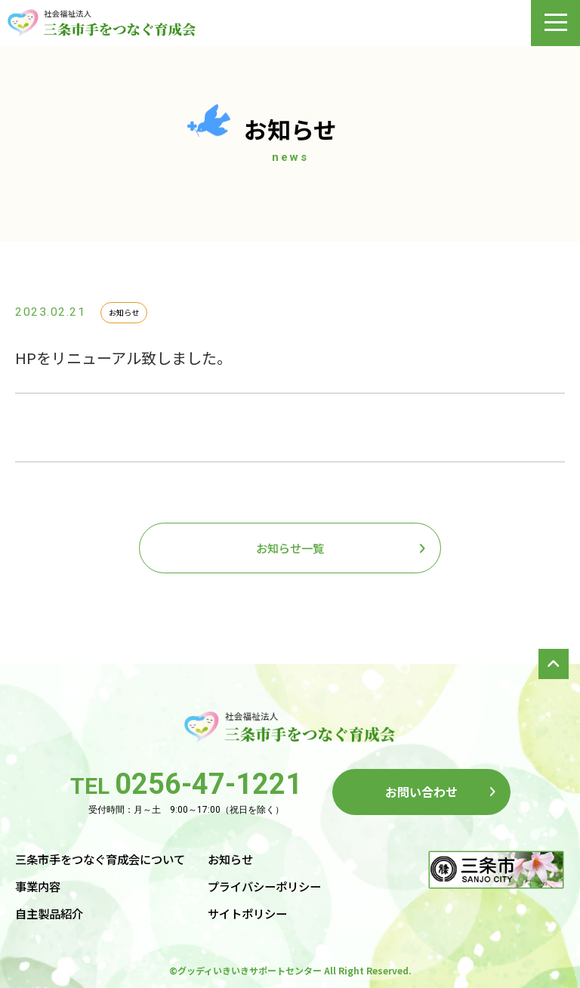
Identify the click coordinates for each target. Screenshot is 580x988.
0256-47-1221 (208, 784)
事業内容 (37, 886)
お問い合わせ (421, 792)
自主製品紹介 (49, 913)
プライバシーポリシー (264, 886)
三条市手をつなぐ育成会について (100, 859)
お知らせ (230, 859)
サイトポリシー (247, 913)
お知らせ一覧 (290, 547)
